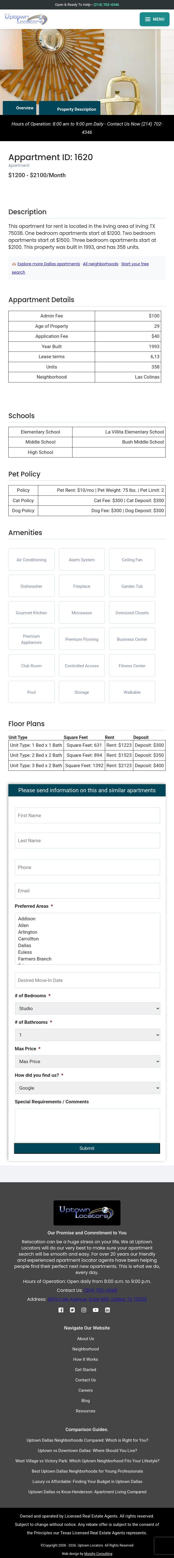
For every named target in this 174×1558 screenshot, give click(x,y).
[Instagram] (86, 1310)
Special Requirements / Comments (52, 1101)
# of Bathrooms (33, 1022)
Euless (88, 952)
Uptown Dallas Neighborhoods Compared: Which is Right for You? (87, 1440)
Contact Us (85, 1380)
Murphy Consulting (98, 1554)
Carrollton (88, 938)
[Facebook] (64, 1310)
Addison (88, 918)
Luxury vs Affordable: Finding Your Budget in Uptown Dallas (87, 1481)
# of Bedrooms (32, 995)
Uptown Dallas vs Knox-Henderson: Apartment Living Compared (87, 1491)
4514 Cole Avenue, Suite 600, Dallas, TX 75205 (97, 1299)
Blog (85, 1400)
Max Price (27, 1048)
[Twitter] (75, 1310)
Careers (85, 1390)
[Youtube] (98, 1310)
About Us (85, 1338)
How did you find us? (39, 1075)
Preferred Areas (34, 906)
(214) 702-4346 (106, 5)
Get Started (85, 1369)
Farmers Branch (88, 958)
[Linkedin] (110, 1310)
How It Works (85, 1359)
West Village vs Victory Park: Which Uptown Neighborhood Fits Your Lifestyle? (87, 1460)
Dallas (88, 945)
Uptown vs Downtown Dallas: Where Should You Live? (87, 1450)
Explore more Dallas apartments (49, 264)
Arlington (88, 932)
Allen (88, 925)
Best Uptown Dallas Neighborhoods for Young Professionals (87, 1471)
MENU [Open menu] (155, 19)
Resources (85, 1410)
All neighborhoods (101, 264)
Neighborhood (85, 1349)
